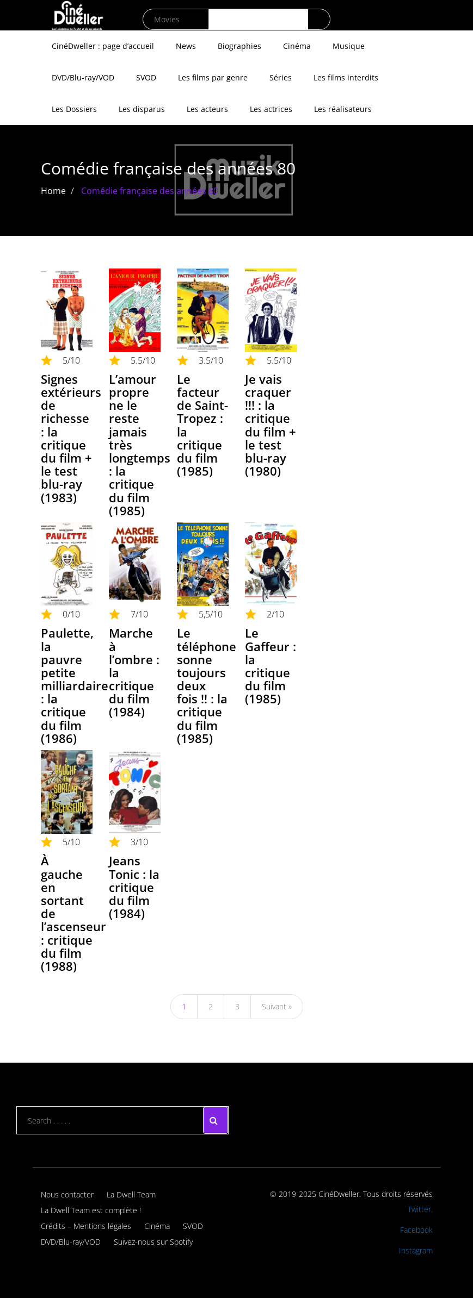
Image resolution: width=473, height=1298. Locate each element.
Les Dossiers (74, 109)
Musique (349, 46)
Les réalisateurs (343, 109)
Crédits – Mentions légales (86, 1226)
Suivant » (277, 1006)
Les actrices (271, 109)
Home (53, 191)
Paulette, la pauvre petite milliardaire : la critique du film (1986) (74, 685)
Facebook (416, 1230)
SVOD (146, 77)
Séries (280, 77)
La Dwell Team (131, 1194)
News (186, 46)
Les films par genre (213, 77)
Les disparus (142, 109)
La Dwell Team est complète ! (91, 1210)
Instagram (416, 1250)
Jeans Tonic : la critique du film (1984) (134, 886)
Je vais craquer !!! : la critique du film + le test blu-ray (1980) (270, 425)
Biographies (239, 46)
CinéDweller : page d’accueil (103, 46)
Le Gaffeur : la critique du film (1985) (270, 666)
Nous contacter (67, 1194)
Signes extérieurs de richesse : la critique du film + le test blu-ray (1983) (71, 438)
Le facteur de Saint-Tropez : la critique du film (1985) (202, 425)
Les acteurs (207, 109)
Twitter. (420, 1209)
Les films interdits (346, 77)
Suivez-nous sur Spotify (153, 1242)
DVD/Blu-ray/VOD (83, 77)
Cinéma (297, 46)
